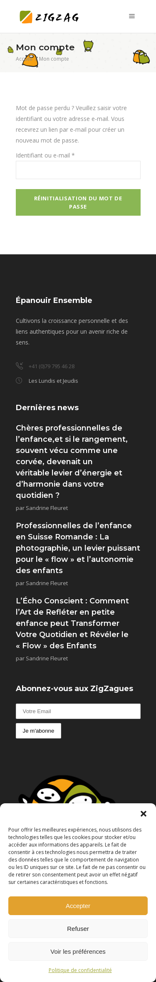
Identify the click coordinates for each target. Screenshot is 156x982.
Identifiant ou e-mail (45, 155)
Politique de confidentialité (80, 970)
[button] (143, 814)
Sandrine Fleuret (47, 508)
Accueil (24, 58)
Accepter (78, 905)
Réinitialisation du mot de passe (78, 202)
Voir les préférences (78, 951)
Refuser (78, 928)
